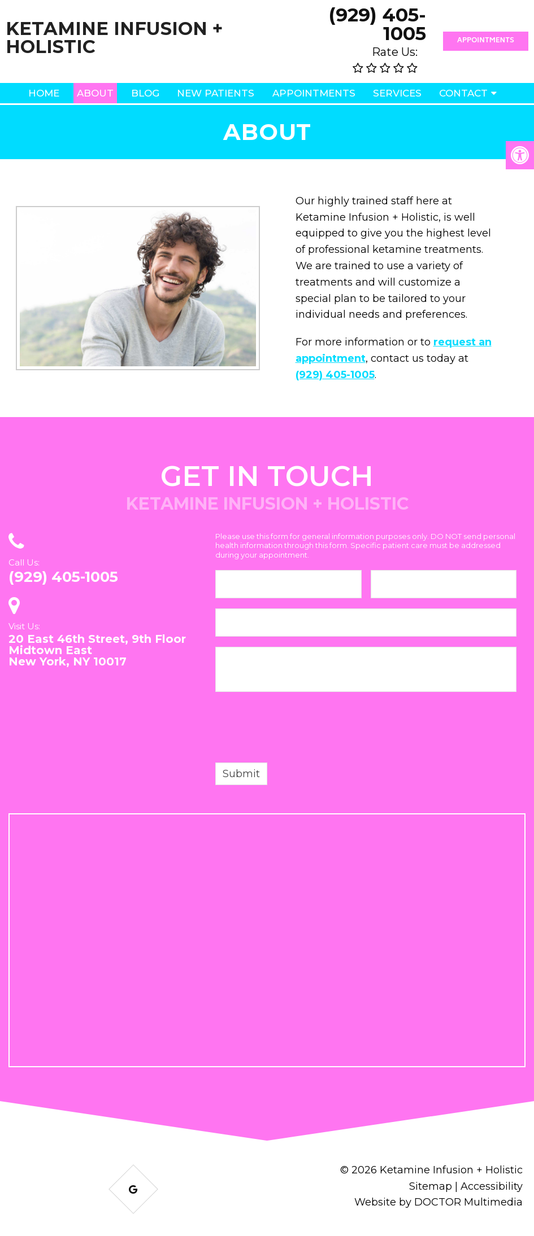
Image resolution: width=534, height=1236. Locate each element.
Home (43, 93)
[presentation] (301, 729)
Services (397, 93)
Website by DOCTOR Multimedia (438, 1202)
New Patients (215, 93)
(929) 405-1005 (377, 24)
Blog (145, 93)
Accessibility (492, 1186)
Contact (463, 93)
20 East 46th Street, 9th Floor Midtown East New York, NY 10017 (97, 650)
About (95, 93)
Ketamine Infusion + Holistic (114, 38)
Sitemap (430, 1186)
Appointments (485, 41)
